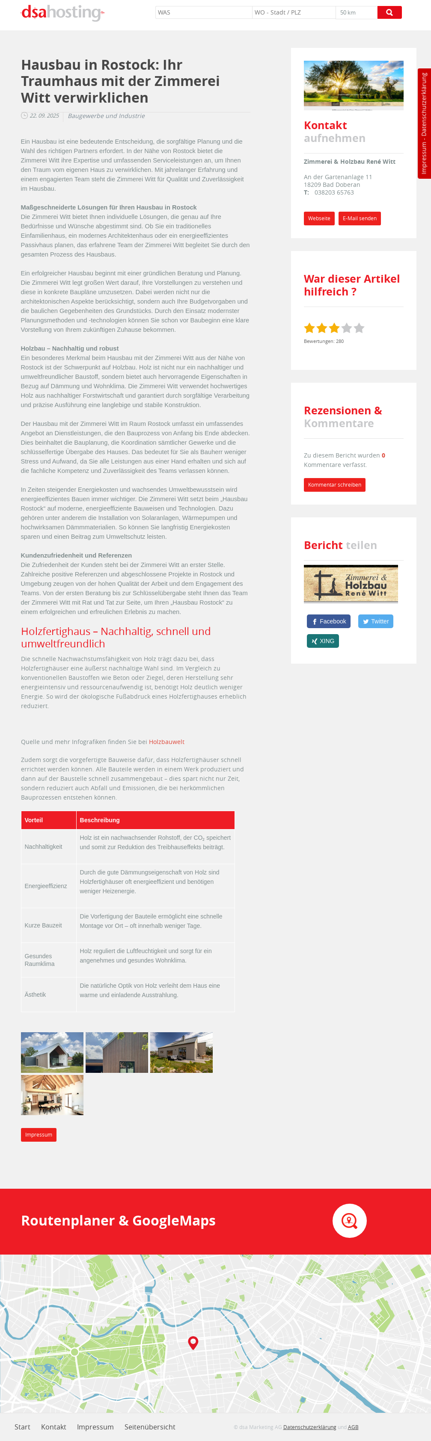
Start (22, 1427)
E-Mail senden (360, 218)
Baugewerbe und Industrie (106, 116)
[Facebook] (329, 621)
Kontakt (53, 1427)
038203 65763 (334, 192)
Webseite (319, 218)
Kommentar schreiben (334, 484)
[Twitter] (375, 621)
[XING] (323, 641)
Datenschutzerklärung (423, 104)
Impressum (423, 158)
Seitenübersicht (150, 1427)
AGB (353, 1426)
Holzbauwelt (166, 742)
